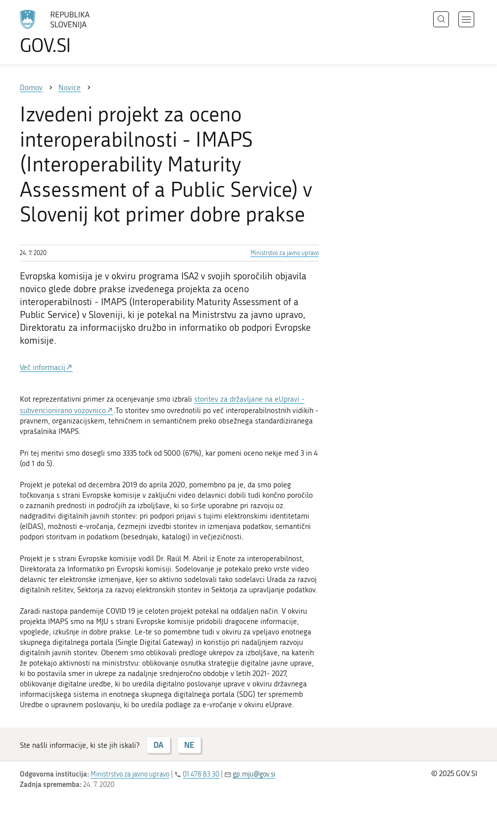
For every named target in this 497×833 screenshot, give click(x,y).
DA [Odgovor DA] (158, 744)
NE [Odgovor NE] (189, 744)
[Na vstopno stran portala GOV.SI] (69, 32)
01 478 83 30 (201, 774)
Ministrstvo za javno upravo (284, 253)
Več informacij (42, 367)
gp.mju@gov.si (254, 774)
